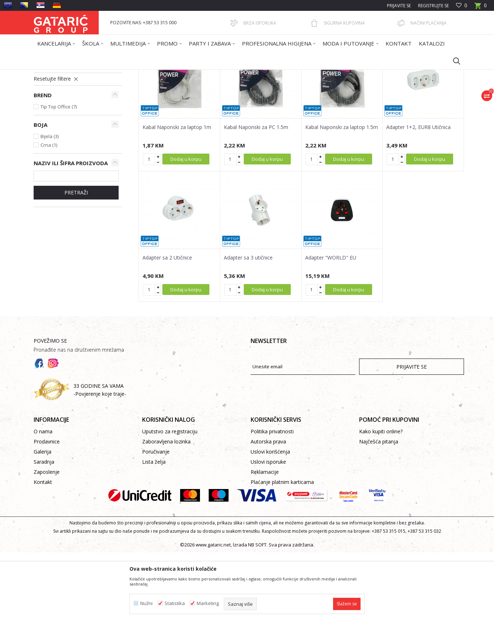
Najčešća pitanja (378, 511)
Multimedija (132, 74)
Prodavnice (47, 511)
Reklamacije (265, 541)
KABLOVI (157, 74)
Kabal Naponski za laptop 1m (176, 197)
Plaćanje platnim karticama (282, 551)
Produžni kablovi (58, 132)
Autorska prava (268, 511)
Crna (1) (49, 214)
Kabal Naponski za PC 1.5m (256, 197)
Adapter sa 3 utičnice (248, 327)
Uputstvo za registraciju (169, 501)
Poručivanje (156, 521)
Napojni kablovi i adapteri (66, 123)
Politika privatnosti (272, 501)
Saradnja (44, 531)
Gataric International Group (62, 74)
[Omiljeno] (461, 6)
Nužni (146, 603)
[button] (453, 60)
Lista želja (154, 531)
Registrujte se (433, 6)
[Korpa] (480, 8)
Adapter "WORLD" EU (330, 327)
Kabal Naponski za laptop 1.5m (341, 197)
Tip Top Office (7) (59, 176)
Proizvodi (105, 74)
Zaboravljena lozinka (166, 511)
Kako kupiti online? (381, 501)
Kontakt (43, 551)
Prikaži (361, 100)
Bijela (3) (50, 206)
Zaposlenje (47, 541)
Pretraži (76, 262)
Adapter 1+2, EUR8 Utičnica (418, 197)
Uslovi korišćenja (270, 521)
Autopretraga (250, 100)
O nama (43, 501)
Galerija (42, 521)
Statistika (175, 603)
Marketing (208, 603)
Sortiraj (284, 100)
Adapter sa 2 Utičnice (167, 327)
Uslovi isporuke (268, 531)
